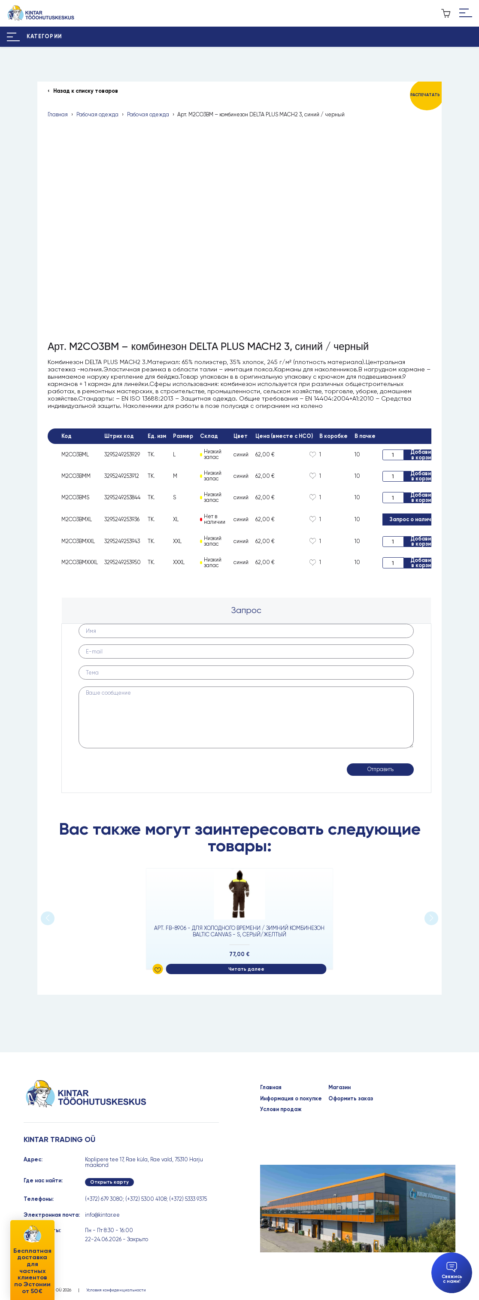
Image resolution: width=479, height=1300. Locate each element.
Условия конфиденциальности (116, 1290)
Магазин (339, 1087)
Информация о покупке (291, 1099)
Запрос (246, 610)
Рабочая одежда (97, 115)
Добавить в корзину (423, 455)
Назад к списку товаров (85, 91)
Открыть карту (109, 1182)
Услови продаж (281, 1109)
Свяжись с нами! (452, 1273)
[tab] (246, 610)
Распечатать (425, 94)
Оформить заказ (350, 1099)
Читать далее (246, 969)
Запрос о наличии (413, 519)
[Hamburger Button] (465, 13)
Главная (58, 115)
